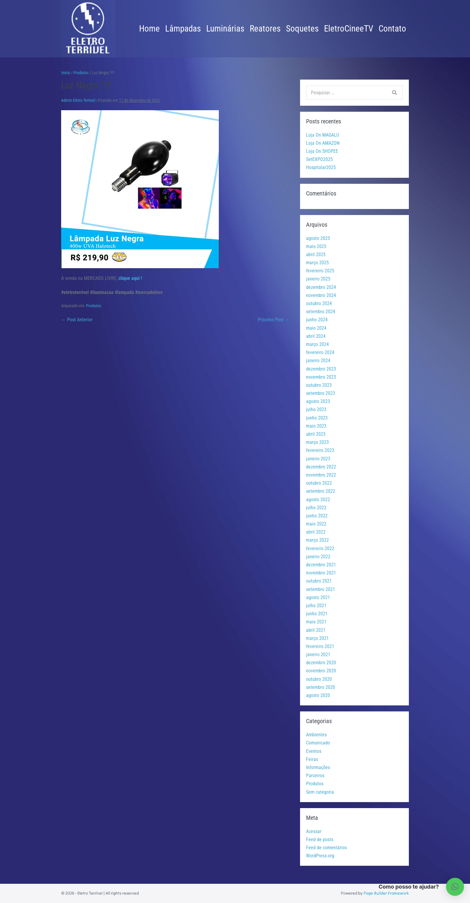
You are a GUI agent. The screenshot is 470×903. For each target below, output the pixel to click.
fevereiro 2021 (320, 646)
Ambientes (316, 735)
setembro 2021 (320, 589)
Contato (392, 28)
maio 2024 (316, 328)
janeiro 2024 (318, 360)
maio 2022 (316, 524)
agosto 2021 (318, 597)
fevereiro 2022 (320, 548)
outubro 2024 (319, 303)
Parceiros (315, 775)
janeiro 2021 (318, 654)
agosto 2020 (318, 695)
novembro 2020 (321, 671)
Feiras (312, 759)
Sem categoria (320, 792)
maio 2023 (316, 426)
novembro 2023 (321, 377)
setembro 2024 (320, 311)
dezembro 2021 (321, 565)
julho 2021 (316, 605)
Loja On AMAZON (323, 143)
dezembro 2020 (321, 662)
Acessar (313, 831)
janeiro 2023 (318, 459)
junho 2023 (317, 418)
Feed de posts (319, 839)
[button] (455, 887)
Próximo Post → (274, 320)
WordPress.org (320, 856)
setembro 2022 (320, 491)
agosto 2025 (318, 238)
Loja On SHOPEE (322, 151)
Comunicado (318, 743)
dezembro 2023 (321, 369)
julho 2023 (316, 409)
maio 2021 (316, 622)
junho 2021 (317, 614)
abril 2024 (316, 336)
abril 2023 (316, 434)
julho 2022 (316, 508)
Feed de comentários (326, 847)
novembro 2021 (321, 573)
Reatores (265, 28)
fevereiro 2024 (320, 352)
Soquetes (302, 28)
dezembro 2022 (321, 467)
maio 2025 (316, 246)
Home (149, 28)
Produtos (93, 305)
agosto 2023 (318, 401)
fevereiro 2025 (320, 271)
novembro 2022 (321, 475)
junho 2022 (317, 516)
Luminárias (225, 28)
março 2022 (317, 540)
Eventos (313, 751)
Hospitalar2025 (321, 167)
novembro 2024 (321, 295)
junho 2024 (317, 320)
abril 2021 (316, 630)
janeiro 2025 (318, 279)
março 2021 (317, 638)
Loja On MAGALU (322, 135)
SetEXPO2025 (319, 159)
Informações (318, 767)
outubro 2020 (319, 679)
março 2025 (317, 262)
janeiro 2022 (318, 556)
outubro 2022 (319, 483)
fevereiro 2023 (320, 450)
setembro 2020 (320, 687)
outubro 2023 (319, 385)
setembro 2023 (320, 393)
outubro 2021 (319, 581)
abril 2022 (316, 532)
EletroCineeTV (348, 28)
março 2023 (317, 442)
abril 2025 (316, 254)
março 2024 (317, 344)
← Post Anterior (77, 320)
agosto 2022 (318, 499)
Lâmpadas (183, 28)
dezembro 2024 (321, 287)
